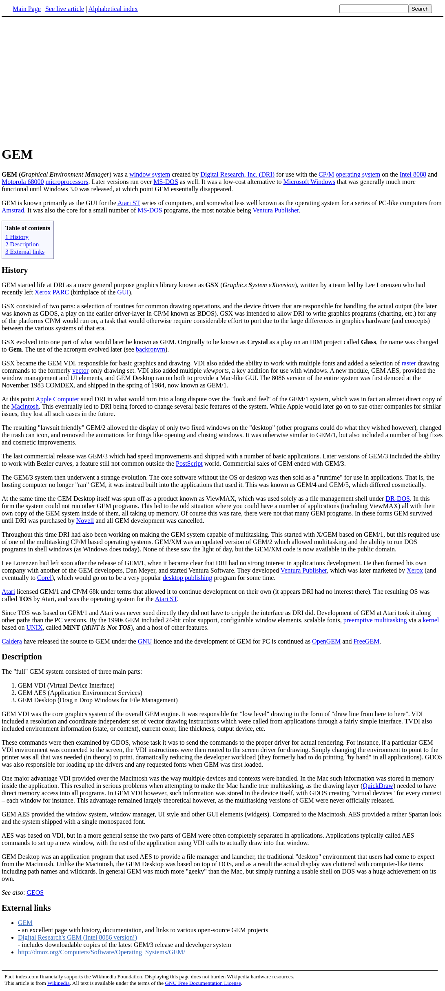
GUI (122, 292)
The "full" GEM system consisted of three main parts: (72, 671)
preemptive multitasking (375, 620)
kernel (431, 620)
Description (22, 656)
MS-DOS (165, 181)
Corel (44, 577)
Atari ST (128, 202)
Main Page (27, 8)
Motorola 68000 (23, 181)
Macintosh (25, 406)
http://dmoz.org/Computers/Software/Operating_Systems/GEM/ (101, 952)
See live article (64, 8)
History (15, 269)
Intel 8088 (413, 174)
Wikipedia (58, 983)
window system (149, 174)
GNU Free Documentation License (203, 983)
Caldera (12, 641)
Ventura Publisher (275, 210)
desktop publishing (187, 577)
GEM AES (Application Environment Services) (80, 692)
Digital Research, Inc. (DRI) (237, 174)
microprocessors (67, 181)
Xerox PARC (52, 292)
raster (409, 363)
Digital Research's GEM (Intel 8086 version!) (77, 937)
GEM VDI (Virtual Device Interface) (66, 685)
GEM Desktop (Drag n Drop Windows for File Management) (98, 700)
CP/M (326, 174)
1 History (17, 236)
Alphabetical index (112, 8)
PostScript (189, 463)
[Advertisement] (222, 81)
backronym (150, 349)
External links (26, 907)
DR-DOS (397, 498)
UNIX (34, 627)
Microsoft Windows (309, 181)
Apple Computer (57, 399)
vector (80, 370)
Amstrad (13, 210)
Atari (8, 591)
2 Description (22, 244)
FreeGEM (366, 641)
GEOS (35, 892)
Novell (85, 520)
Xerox (415, 570)
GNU (145, 641)
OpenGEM (326, 641)
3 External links (24, 251)
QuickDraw (378, 785)
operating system (358, 174)
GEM (25, 922)
